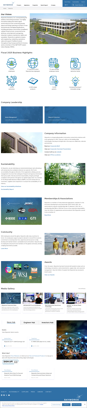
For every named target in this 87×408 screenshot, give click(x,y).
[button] (11, 298)
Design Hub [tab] (35, 5)
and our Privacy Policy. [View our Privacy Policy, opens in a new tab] (10, 405)
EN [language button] (66, 5)
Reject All (66, 404)
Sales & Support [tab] (44, 5)
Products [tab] (19, 5)
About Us (10, 8)
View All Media (81, 288)
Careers (83, 1)
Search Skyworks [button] (78, 5)
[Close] (84, 404)
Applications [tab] (26, 5)
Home (4, 8)
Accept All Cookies (76, 404)
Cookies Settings (56, 404)
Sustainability (76, 1)
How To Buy (67, 1)
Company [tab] (53, 5)
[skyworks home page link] (9, 3)
